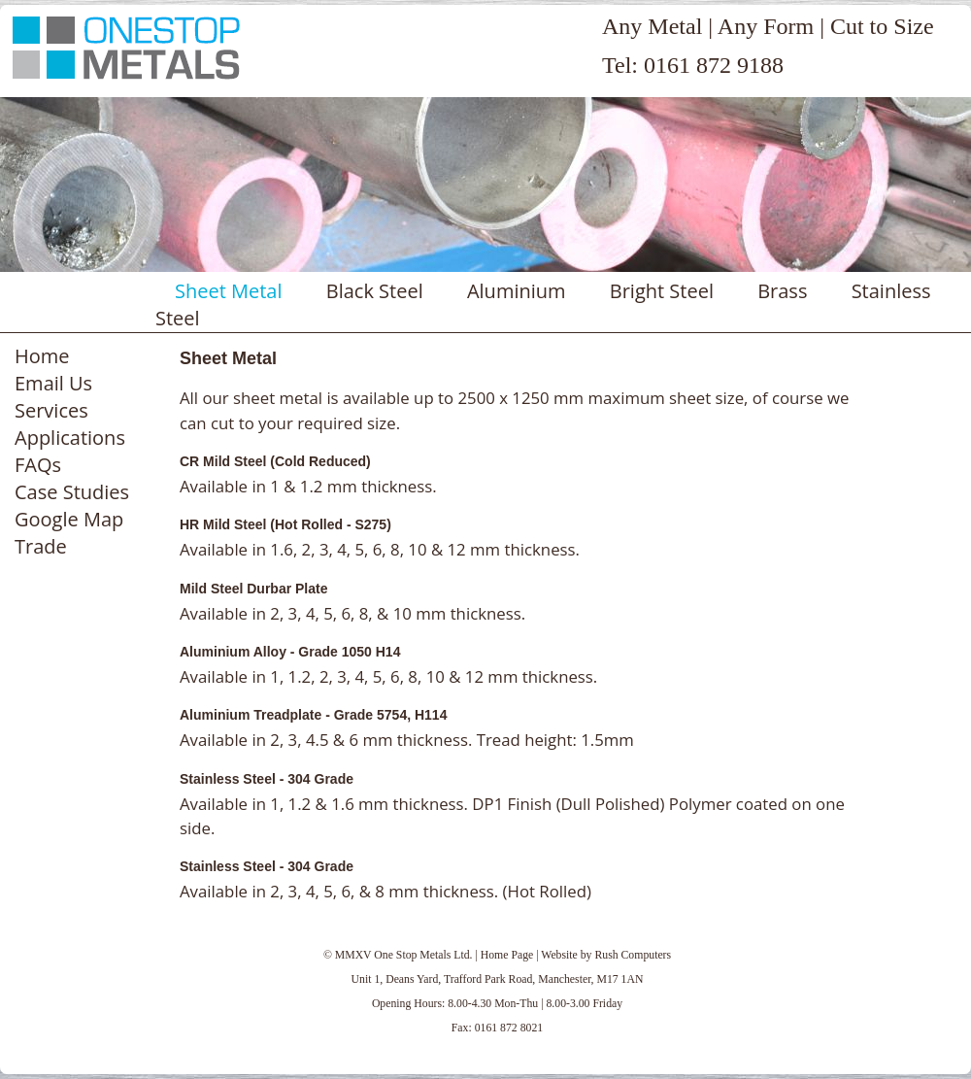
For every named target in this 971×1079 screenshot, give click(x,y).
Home (42, 356)
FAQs (38, 465)
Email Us (53, 383)
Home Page (507, 955)
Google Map (69, 519)
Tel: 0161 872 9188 (693, 65)
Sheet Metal (229, 291)
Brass (782, 291)
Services (51, 410)
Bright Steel (662, 291)
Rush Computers (632, 955)
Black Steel (374, 291)
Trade (41, 546)
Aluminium (516, 291)
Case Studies (72, 492)
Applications (70, 437)
